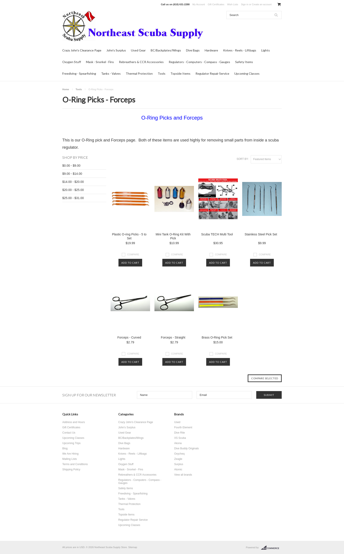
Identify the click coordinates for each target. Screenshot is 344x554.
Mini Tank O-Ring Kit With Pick (173, 236)
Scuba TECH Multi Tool (217, 234)
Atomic (178, 469)
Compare (133, 254)
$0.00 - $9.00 (71, 165)
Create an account (262, 4)
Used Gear (138, 50)
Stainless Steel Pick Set (261, 234)
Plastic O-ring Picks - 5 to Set (129, 236)
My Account (198, 4)
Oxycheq (179, 453)
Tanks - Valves (111, 73)
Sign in (244, 4)
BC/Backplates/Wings (166, 50)
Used (177, 422)
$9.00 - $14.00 (72, 173)
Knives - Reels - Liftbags (239, 50)
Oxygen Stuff (71, 62)
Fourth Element (183, 427)
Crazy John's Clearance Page (81, 50)
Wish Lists (232, 4)
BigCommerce (271, 547)
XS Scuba (180, 437)
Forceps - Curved (129, 337)
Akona (178, 443)
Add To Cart (130, 262)
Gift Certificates (216, 4)
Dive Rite (179, 432)
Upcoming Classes (247, 73)
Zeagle (178, 458)
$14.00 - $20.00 (73, 181)
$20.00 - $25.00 (73, 190)
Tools (161, 73)
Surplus (178, 464)
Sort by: (242, 159)
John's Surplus (116, 50)
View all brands (183, 474)
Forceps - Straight (173, 337)
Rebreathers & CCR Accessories (141, 62)
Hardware (211, 50)
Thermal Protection (139, 73)
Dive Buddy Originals (186, 448)
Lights (265, 50)
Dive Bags (193, 50)
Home (65, 89)
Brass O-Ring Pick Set (217, 337)
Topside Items (180, 73)
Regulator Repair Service (212, 73)
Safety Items (244, 62)
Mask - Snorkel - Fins (100, 62)
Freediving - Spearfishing (79, 73)
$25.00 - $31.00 (73, 198)
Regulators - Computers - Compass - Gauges (199, 62)
